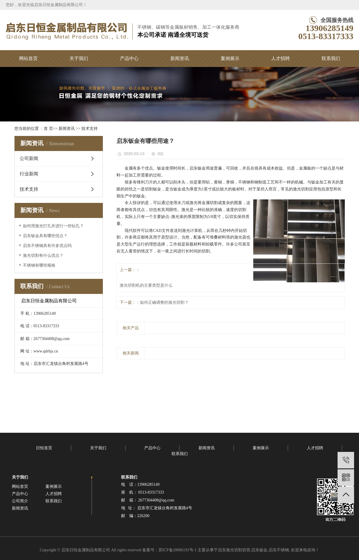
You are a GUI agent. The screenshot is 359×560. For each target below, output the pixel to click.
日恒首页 (44, 448)
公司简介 (20, 501)
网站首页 (28, 58)
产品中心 (129, 58)
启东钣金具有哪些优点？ (45, 236)
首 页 (48, 128)
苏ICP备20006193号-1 (177, 550)
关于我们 (79, 58)
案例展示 (230, 58)
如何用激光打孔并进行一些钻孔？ (53, 226)
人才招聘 (280, 58)
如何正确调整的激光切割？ (164, 302)
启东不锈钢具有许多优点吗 (47, 245)
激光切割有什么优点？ (43, 255)
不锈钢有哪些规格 (39, 265)
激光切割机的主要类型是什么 (146, 285)
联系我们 (331, 58)
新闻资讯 (179, 58)
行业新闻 (29, 173)
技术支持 (89, 128)
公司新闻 (29, 158)
